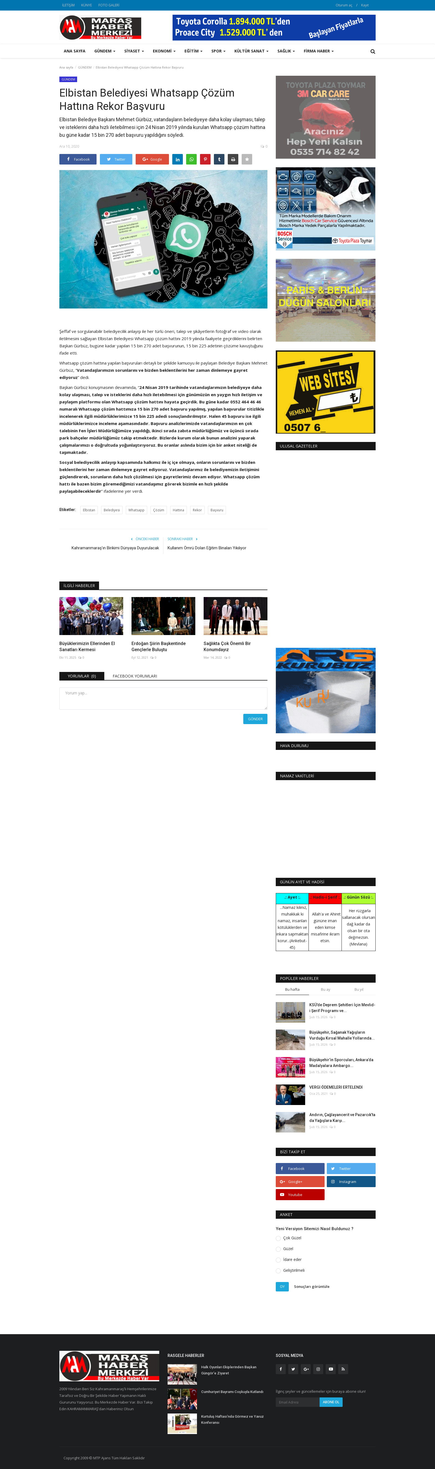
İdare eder (292, 1259)
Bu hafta (292, 989)
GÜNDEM (85, 67)
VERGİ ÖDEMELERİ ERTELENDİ (336, 1087)
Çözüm (158, 510)
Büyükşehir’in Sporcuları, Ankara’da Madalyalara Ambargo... (341, 1063)
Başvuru (217, 510)
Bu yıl (359, 989)
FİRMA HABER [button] (319, 51)
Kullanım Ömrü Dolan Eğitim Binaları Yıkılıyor (207, 547)
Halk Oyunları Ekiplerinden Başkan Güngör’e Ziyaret (228, 1370)
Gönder (255, 718)
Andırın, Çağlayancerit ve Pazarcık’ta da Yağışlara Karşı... (342, 1118)
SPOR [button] (218, 51)
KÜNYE (86, 5)
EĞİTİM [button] (193, 51)
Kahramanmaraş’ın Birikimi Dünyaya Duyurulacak (115, 547)
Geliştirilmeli (294, 1270)
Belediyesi (112, 510)
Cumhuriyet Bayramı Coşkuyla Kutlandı (232, 1392)
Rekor (197, 510)
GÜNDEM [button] (104, 51)
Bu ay (325, 989)
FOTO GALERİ (108, 5)
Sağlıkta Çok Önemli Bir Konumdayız (227, 646)
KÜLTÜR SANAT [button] (251, 51)
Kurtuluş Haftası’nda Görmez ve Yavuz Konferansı (232, 1419)
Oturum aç (344, 5)
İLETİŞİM (68, 5)
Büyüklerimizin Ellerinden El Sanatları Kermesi (87, 646)
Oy (282, 1286)
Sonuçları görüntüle (312, 1286)
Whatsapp (136, 510)
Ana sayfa (74, 51)
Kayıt (365, 5)
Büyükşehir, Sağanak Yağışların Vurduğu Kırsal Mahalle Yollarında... (342, 1035)
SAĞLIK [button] (286, 51)
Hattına (178, 510)
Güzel (288, 1248)
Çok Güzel (292, 1237)
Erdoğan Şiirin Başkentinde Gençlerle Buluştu (158, 646)
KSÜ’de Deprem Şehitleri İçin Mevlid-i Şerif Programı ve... (342, 1008)
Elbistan (89, 510)
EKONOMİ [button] (164, 51)
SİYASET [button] (134, 51)
